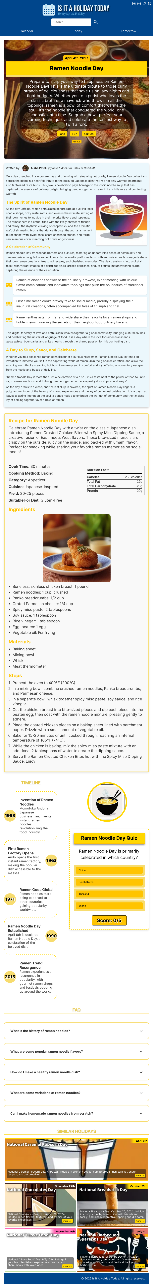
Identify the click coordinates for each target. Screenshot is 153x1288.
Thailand (84, 894)
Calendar (26, 31)
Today (77, 31)
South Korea (86, 882)
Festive (76, 141)
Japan (82, 905)
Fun (74, 133)
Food (62, 133)
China (82, 870)
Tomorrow (128, 31)
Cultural (89, 133)
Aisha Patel (38, 168)
